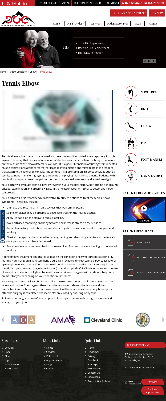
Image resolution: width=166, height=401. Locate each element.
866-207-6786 (156, 3)
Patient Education (18, 71)
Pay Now (157, 13)
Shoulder (149, 92)
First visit (143, 242)
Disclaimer (93, 351)
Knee (145, 109)
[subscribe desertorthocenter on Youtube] (8, 3)
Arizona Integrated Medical (139, 367)
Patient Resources (117, 23)
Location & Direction (151, 272)
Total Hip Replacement (91, 43)
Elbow (32, 71)
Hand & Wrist (151, 176)
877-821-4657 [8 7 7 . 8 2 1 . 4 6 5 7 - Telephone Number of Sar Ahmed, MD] (133, 3)
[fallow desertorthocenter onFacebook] (3, 3)
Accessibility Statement (100, 381)
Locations (112, 3)
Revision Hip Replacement (93, 48)
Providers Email (140, 345)
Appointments (54, 360)
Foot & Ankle (151, 159)
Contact (153, 23)
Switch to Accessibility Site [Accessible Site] (3, 224)
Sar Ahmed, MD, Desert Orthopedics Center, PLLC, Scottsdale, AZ (139, 357)
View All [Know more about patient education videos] (144, 220)
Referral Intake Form (87, 3)
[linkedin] (25, 3)
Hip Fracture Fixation (90, 52)
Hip (66, 47)
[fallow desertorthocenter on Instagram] (14, 3)
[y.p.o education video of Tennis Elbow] (57, 121)
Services (95, 23)
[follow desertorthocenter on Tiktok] (19, 3)
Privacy (92, 356)
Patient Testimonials (151, 257)
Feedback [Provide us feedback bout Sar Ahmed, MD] (93, 360)
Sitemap (92, 364)
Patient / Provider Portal (53, 3)
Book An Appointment (129, 13)
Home (56, 23)
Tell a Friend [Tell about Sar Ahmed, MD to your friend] (94, 368)
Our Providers (75, 23)
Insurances (94, 376)
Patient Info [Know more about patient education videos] (52, 356)
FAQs (138, 23)
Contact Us (94, 372)
